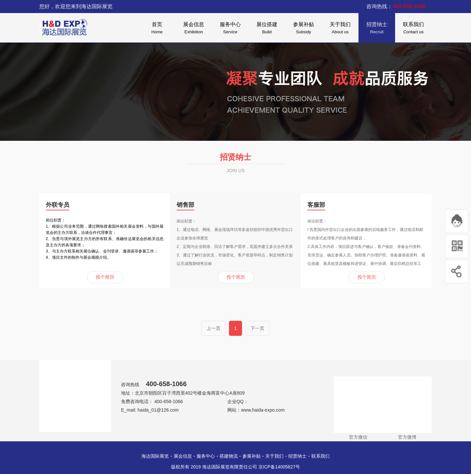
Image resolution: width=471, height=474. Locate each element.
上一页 (213, 328)
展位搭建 (267, 29)
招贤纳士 (376, 29)
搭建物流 (229, 456)
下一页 (257, 328)
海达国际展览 (155, 456)
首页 (157, 29)
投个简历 (105, 277)
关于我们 (340, 29)
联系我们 (413, 29)
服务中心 (230, 29)
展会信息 (193, 29)
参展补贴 (303, 29)
